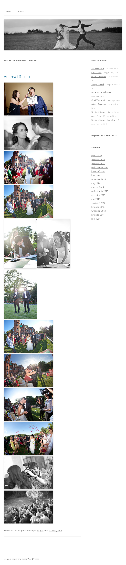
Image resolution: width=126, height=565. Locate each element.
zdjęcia (40, 530)
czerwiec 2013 (98, 195)
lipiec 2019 (96, 155)
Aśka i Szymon (98, 104)
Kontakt (22, 11)
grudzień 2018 (98, 159)
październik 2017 (99, 167)
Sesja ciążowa (98, 112)
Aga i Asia (96, 115)
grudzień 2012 (98, 202)
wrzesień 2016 (98, 179)
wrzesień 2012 (98, 210)
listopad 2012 (98, 206)
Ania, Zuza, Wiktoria (101, 92)
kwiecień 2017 (98, 171)
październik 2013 (99, 191)
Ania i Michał (97, 68)
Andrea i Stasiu (17, 76)
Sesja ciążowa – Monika (103, 119)
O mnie (7, 11)
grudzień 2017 (98, 163)
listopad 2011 (98, 214)
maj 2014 (95, 183)
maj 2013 (95, 199)
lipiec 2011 (96, 218)
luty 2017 (95, 175)
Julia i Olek (96, 72)
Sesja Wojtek (97, 84)
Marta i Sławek (98, 76)
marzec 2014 (97, 187)
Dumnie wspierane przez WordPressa (21, 559)
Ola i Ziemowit (98, 100)
